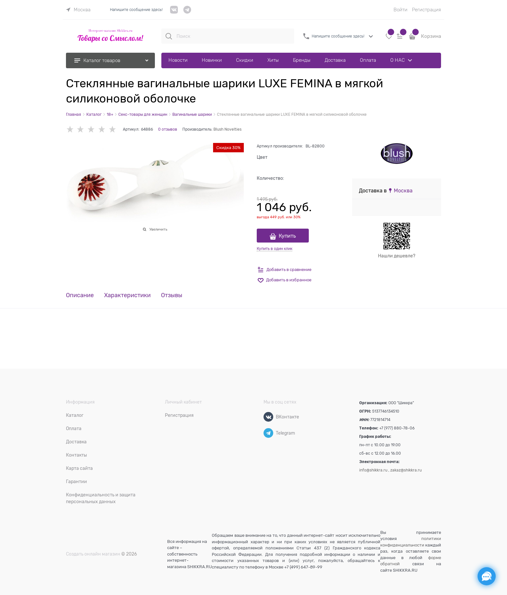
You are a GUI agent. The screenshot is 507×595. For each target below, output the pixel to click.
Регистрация (426, 9)
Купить (287, 236)
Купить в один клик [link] (274, 248)
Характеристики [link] (127, 295)
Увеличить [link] (158, 229)
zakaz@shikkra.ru (406, 470)
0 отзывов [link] (167, 129)
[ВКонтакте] (268, 417)
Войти (400, 9)
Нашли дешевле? (396, 255)
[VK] (174, 12)
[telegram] (187, 12)
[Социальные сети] (487, 576)
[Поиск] (168, 36)
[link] (78, 10)
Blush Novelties (227, 129)
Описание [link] (80, 295)
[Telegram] (268, 433)
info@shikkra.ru (373, 470)
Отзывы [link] (171, 295)
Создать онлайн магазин (93, 554)
